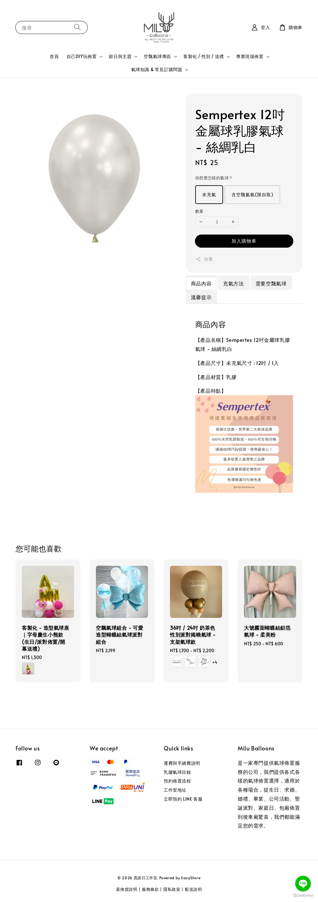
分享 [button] (204, 259)
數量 (199, 211)
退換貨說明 (126, 889)
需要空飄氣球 (271, 283)
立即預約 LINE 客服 (183, 799)
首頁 (54, 56)
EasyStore (191, 877)
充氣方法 (233, 283)
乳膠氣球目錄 (177, 772)
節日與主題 (120, 56)
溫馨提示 (201, 296)
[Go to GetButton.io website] (303, 896)
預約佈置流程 (177, 781)
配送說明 (193, 889)
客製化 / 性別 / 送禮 (203, 56)
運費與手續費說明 (182, 763)
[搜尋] (77, 27)
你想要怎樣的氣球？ (214, 178)
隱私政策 (172, 889)
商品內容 (201, 283)
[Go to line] (303, 883)
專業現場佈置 (250, 56)
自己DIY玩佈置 (82, 56)
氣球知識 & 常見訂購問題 (156, 69)
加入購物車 (243, 240)
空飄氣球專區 (157, 56)
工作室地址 (175, 790)
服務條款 (150, 889)
